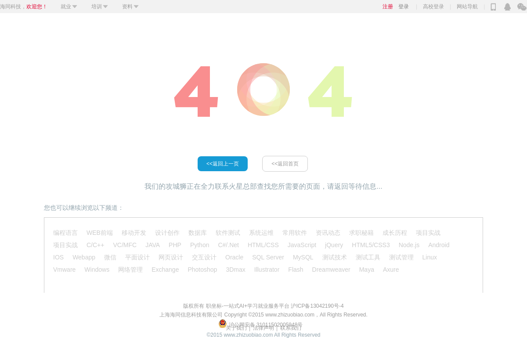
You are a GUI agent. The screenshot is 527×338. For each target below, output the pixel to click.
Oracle (234, 257)
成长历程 (395, 232)
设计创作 (167, 232)
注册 (388, 7)
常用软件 (294, 232)
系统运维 (261, 232)
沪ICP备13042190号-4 (317, 306)
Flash (295, 269)
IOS (58, 257)
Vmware (64, 269)
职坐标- (215, 306)
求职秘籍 (361, 232)
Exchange (165, 269)
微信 (110, 257)
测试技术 (334, 257)
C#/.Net (228, 244)
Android (438, 244)
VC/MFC (125, 244)
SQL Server (268, 257)
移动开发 (134, 232)
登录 (403, 7)
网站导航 (467, 7)
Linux (429, 257)
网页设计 (171, 257)
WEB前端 (100, 232)
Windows (96, 269)
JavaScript (302, 244)
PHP (175, 244)
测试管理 (401, 257)
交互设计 (204, 257)
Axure (391, 269)
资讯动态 (328, 232)
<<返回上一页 (222, 164)
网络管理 (130, 269)
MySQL (303, 257)
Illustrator (267, 269)
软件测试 (228, 232)
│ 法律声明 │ (263, 328)
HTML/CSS (263, 244)
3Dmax (235, 269)
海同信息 (180, 315)
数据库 (197, 232)
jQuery (334, 244)
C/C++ (95, 244)
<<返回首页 (285, 164)
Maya (366, 269)
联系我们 (290, 328)
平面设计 (137, 257)
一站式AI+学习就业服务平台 (256, 306)
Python (199, 244)
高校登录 (433, 7)
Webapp (83, 257)
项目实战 (428, 232)
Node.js (409, 244)
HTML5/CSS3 (371, 244)
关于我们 (236, 328)
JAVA (152, 244)
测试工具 (368, 257)
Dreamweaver (331, 269)
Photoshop (202, 269)
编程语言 (65, 232)
